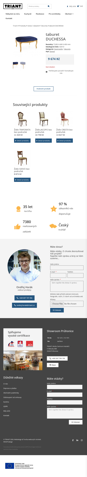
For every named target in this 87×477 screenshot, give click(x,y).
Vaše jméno (54, 264)
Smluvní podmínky (13, 449)
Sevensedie (58, 49)
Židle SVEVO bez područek (21, 170)
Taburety (44, 26)
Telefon (70, 272)
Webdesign (18, 439)
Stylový (52, 51)
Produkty (22, 26)
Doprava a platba (9, 388)
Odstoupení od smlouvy (12, 397)
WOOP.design (8, 442)
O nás (5, 384)
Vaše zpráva (55, 280)
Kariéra (6, 402)
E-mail (52, 272)
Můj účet (6, 411)
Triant (15, 26)
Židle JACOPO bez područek (43, 130)
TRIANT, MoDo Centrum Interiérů (58, 346)
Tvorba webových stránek (32, 439)
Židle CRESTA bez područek (64, 130)
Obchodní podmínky (11, 393)
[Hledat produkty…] (39, 6)
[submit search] (49, 6)
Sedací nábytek (33, 26)
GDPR (5, 406)
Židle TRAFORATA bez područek (22, 130)
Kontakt (6, 415)
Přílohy (52, 300)
